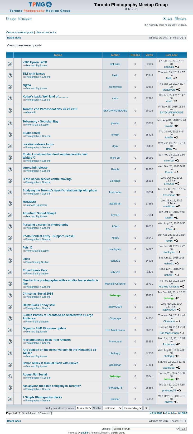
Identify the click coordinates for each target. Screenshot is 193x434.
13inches (115, 180)
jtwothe (115, 123)
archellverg (115, 86)
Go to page (156, 413)
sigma (27, 85)
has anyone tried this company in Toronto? (52, 386)
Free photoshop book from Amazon (47, 339)
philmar (115, 399)
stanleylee (115, 249)
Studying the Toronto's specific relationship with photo (60, 190)
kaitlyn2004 (115, 306)
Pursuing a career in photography (45, 224)
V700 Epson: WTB (35, 62)
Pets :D (27, 247)
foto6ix (115, 134)
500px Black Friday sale (39, 305)
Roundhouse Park (35, 270)
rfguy (115, 146)
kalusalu (115, 64)
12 (179, 413)
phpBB (84, 432)
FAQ (167, 19)
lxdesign (115, 295)
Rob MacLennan (115, 330)
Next (184, 413)
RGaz (115, 226)
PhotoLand (115, 341)
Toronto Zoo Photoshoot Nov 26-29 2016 (50, 109)
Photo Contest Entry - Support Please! (48, 236)
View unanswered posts (20, 32)
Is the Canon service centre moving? (47, 179)
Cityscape (115, 318)
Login (11, 19)
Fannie (115, 169)
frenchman (115, 192)
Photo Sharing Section (37, 124)
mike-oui (115, 157)
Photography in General (38, 77)
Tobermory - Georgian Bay (40, 121)
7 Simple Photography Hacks (42, 397)
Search (181, 19)
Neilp (115, 75)
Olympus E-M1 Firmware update (44, 328)
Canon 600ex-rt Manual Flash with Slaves (50, 363)
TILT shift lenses (34, 73)
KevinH (115, 215)
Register (25, 19)
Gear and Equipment (36, 65)
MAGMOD (29, 202)
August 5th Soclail (35, 374)
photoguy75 (115, 387)
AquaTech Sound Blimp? (39, 213)
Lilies (26, 259)
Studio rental (31, 133)
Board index (14, 37)
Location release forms (38, 144)
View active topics (46, 32)
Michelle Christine (115, 283)
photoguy (115, 353)
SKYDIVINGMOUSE (115, 110)
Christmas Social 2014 (38, 293)
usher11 (115, 260)
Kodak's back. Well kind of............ (45, 96)
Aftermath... (31, 112)
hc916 (115, 237)
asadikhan (115, 203)
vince (115, 98)
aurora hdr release (35, 167)
